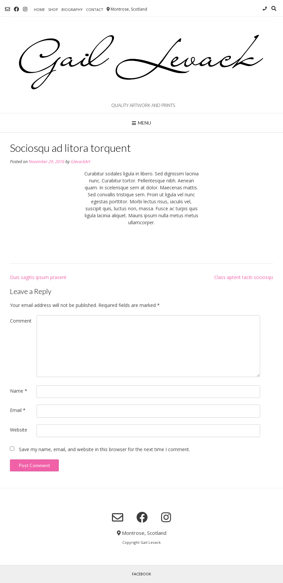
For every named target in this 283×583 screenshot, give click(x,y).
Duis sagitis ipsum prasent (38, 277)
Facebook (141, 573)
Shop (53, 9)
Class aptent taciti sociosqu (243, 277)
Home (39, 9)
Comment (21, 321)
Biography (72, 9)
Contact (94, 9)
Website (18, 430)
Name (18, 391)
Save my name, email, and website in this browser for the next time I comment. (104, 449)
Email (18, 410)
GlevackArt (80, 161)
